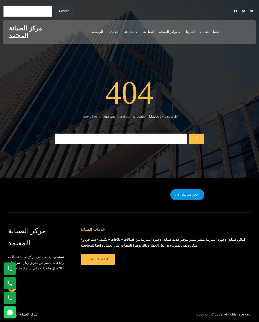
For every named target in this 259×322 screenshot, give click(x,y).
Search (64, 11)
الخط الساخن (97, 259)
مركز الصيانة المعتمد (25, 32)
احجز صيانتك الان (187, 194)
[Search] (196, 139)
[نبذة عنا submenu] (136, 32)
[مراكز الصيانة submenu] (180, 32)
